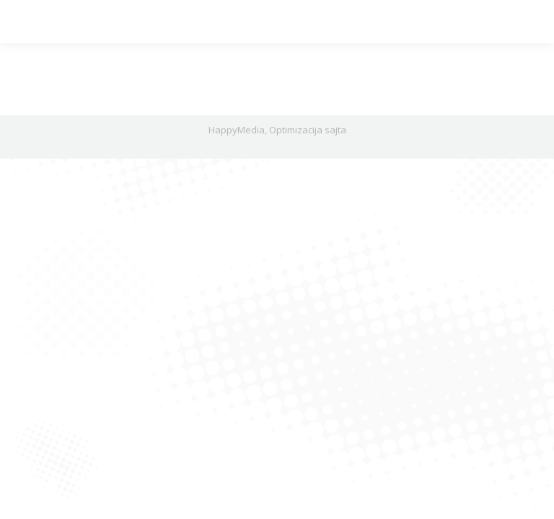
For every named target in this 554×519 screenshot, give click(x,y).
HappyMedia (236, 129)
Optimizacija (295, 129)
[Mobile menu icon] (23, 21)
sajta (335, 129)
